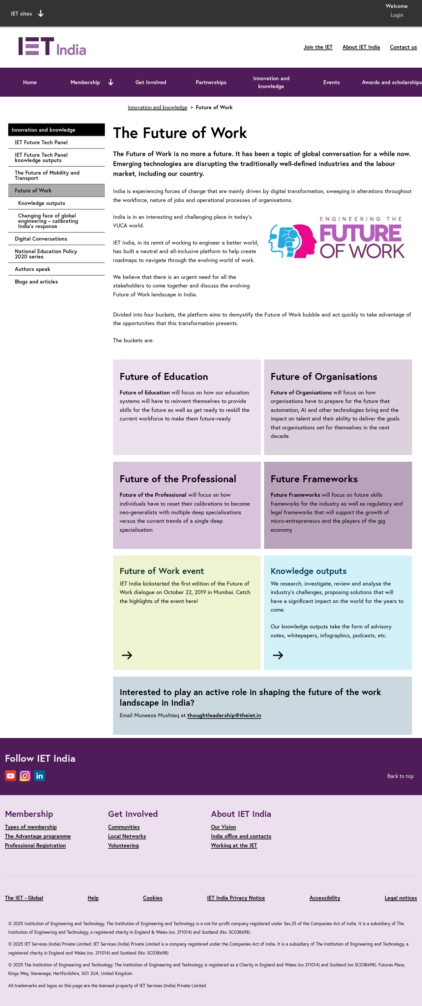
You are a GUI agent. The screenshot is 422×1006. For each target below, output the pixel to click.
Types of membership (31, 826)
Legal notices (401, 897)
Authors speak (56, 269)
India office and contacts (241, 835)
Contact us (403, 46)
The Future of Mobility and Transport (56, 175)
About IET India (361, 46)
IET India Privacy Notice (236, 897)
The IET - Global (24, 897)
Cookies (153, 897)
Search (278, 12)
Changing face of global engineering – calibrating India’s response (58, 220)
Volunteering (123, 845)
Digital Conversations (56, 239)
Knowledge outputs (58, 203)
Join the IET (318, 46)
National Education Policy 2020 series (56, 254)
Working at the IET (234, 845)
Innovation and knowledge (271, 82)
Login (397, 14)
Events (331, 82)
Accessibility (325, 897)
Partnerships (211, 82)
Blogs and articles (56, 281)
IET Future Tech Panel (56, 142)
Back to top (400, 775)
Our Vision (223, 826)
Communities (124, 826)
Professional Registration (35, 845)
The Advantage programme (38, 835)
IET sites (27, 13)
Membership (85, 82)
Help (93, 897)
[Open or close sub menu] (111, 82)
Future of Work (33, 190)
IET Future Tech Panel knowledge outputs (56, 157)
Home (30, 82)
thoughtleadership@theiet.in (224, 715)
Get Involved (151, 82)
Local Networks (127, 835)
